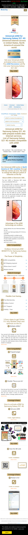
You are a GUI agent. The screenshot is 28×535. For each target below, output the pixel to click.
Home (5, 105)
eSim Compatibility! (14, 245)
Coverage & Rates (14, 400)
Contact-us (18, 523)
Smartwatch (12, 114)
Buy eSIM (14, 71)
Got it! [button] (6, 532)
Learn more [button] (21, 528)
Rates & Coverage (14, 273)
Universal (12, 105)
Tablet (19, 114)
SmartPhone (5, 114)
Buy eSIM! (14, 313)
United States (20, 105)
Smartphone (17, 107)
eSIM (10, 107)
